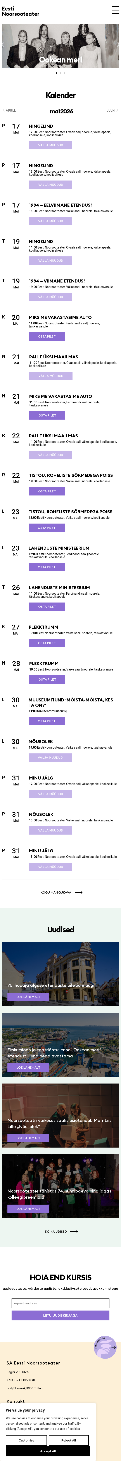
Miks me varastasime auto (60, 317)
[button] (2, 44)
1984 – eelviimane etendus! (60, 205)
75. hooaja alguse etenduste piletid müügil (51, 985)
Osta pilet (47, 336)
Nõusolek (41, 741)
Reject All (68, 1441)
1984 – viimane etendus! (57, 281)
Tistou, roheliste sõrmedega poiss (71, 475)
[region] (48, 1432)
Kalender (60, 95)
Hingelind (41, 126)
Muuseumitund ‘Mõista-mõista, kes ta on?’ (71, 702)
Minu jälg (41, 778)
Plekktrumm (43, 627)
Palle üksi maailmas (53, 356)
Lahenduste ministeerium (59, 548)
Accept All (48, 1451)
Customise (26, 1441)
